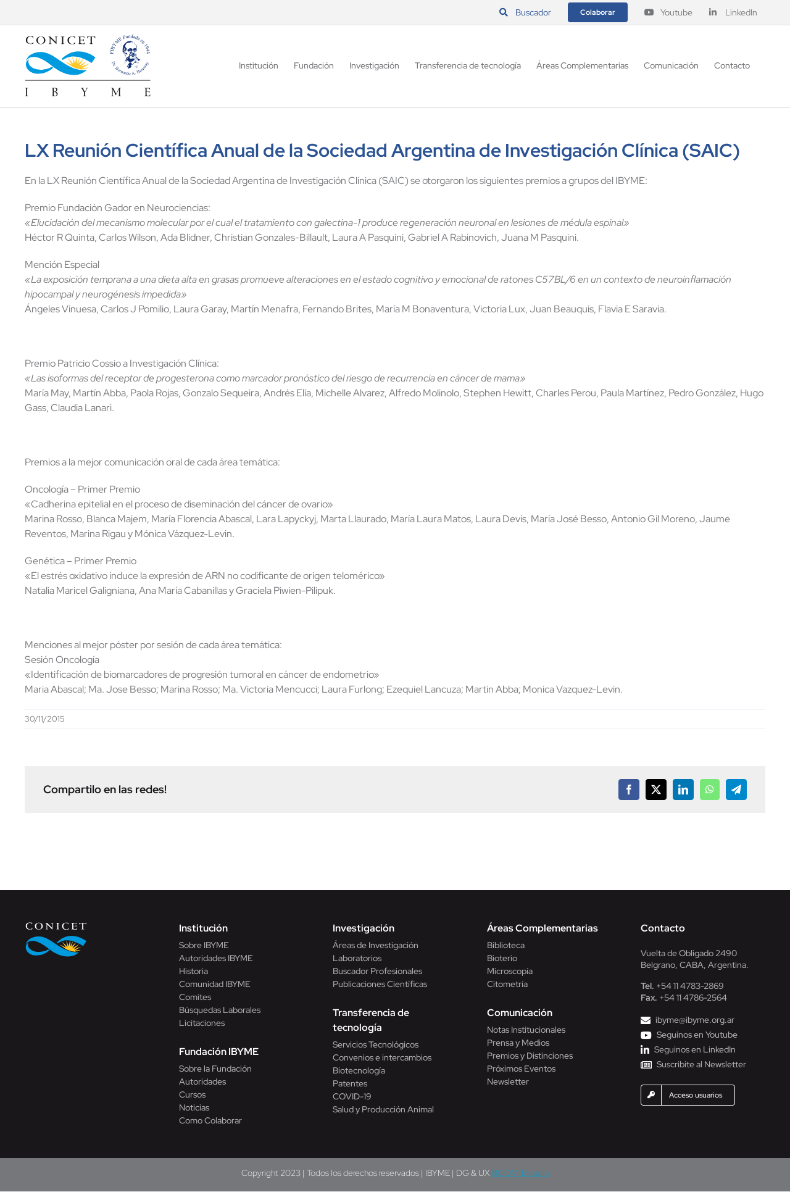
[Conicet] (56, 925)
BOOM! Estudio (520, 1172)
